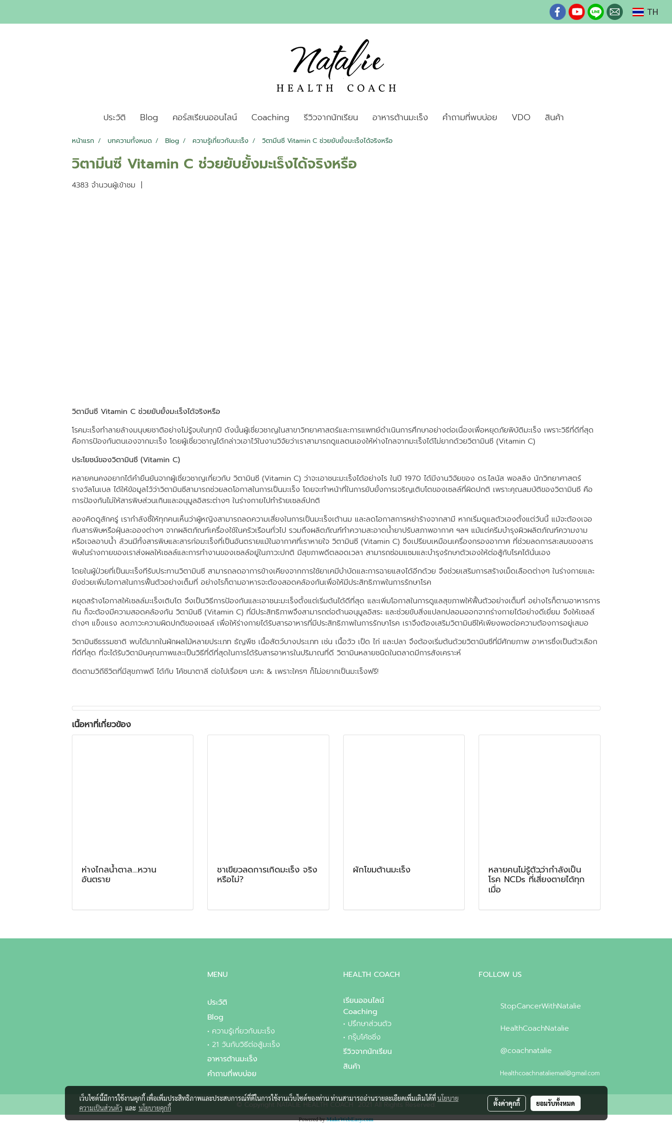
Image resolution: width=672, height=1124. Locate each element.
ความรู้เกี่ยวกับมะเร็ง (243, 1031)
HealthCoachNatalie (534, 1028)
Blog (149, 117)
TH (645, 12)
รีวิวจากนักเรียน (331, 117)
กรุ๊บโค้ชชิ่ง (364, 1037)
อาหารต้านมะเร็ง (400, 117)
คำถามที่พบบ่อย (469, 117)
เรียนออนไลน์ (363, 1000)
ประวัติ (114, 117)
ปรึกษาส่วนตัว (369, 1023)
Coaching (270, 117)
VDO (521, 117)
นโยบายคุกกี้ (155, 1108)
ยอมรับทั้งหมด (555, 1103)
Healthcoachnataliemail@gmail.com (550, 1073)
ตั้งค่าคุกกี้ (506, 1103)
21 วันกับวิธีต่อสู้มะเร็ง (246, 1044)
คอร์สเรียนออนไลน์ (205, 117)
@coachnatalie (526, 1050)
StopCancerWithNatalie (540, 1006)
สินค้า (554, 117)
